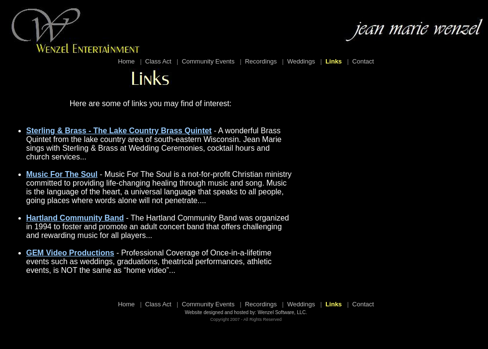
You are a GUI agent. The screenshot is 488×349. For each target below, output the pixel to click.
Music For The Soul (62, 174)
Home (126, 61)
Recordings (261, 61)
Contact (363, 61)
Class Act (158, 61)
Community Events (208, 61)
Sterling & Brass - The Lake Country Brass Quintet (119, 131)
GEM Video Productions (70, 253)
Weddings (301, 61)
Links (333, 61)
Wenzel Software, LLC (281, 312)
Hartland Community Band (75, 218)
